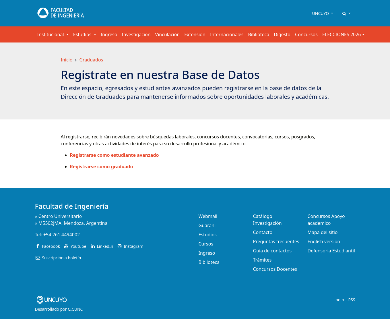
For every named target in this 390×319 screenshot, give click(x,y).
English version (324, 241)
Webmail (208, 216)
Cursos (206, 244)
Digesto (282, 34)
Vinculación (167, 34)
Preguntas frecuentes (276, 241)
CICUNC (75, 309)
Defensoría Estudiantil (331, 251)
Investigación (136, 34)
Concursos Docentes (275, 269)
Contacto (263, 232)
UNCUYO (321, 13)
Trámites (262, 260)
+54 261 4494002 (61, 234)
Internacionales (227, 34)
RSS (351, 299)
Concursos (306, 34)
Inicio (67, 60)
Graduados (91, 60)
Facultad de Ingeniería (72, 206)
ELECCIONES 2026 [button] (341, 34)
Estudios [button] (83, 34)
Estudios (208, 234)
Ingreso (109, 34)
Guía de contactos (272, 251)
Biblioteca (258, 34)
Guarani (207, 225)
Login (338, 299)
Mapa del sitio (323, 232)
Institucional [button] (51, 34)
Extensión (194, 34)
